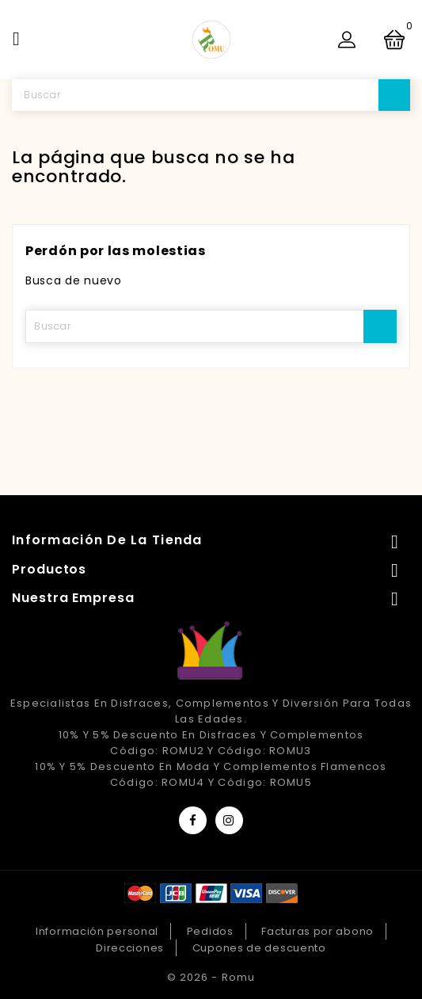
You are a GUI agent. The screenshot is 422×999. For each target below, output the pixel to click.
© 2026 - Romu (210, 977)
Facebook (193, 820)
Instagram (229, 820)
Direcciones (130, 947)
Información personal (97, 931)
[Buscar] (211, 95)
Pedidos (210, 931)
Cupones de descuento (259, 947)
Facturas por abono (317, 931)
